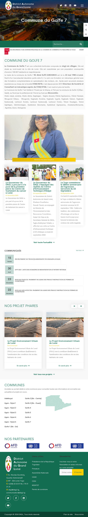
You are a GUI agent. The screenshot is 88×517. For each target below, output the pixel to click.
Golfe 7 (28, 422)
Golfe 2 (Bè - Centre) (33, 398)
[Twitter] (61, 5)
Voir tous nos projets (44, 374)
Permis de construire (40, 489)
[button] (74, 306)
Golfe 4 (28, 408)
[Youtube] (75, 5)
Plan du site (68, 514)
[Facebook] (66, 5)
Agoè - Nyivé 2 (10, 408)
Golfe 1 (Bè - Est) (11, 426)
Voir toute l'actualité (44, 242)
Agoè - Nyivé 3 (10, 412)
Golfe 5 (28, 412)
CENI (34, 481)
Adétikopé (8, 398)
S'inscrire (77, 472)
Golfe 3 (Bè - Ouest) (33, 403)
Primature (35, 469)
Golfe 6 (28, 417)
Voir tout (80, 250)
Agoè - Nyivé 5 (10, 422)
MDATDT (35, 485)
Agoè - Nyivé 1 (10, 403)
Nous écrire (79, 514)
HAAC (34, 477)
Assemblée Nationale (40, 473)
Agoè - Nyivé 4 (10, 417)
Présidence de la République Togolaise (43, 463)
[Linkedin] (70, 5)
